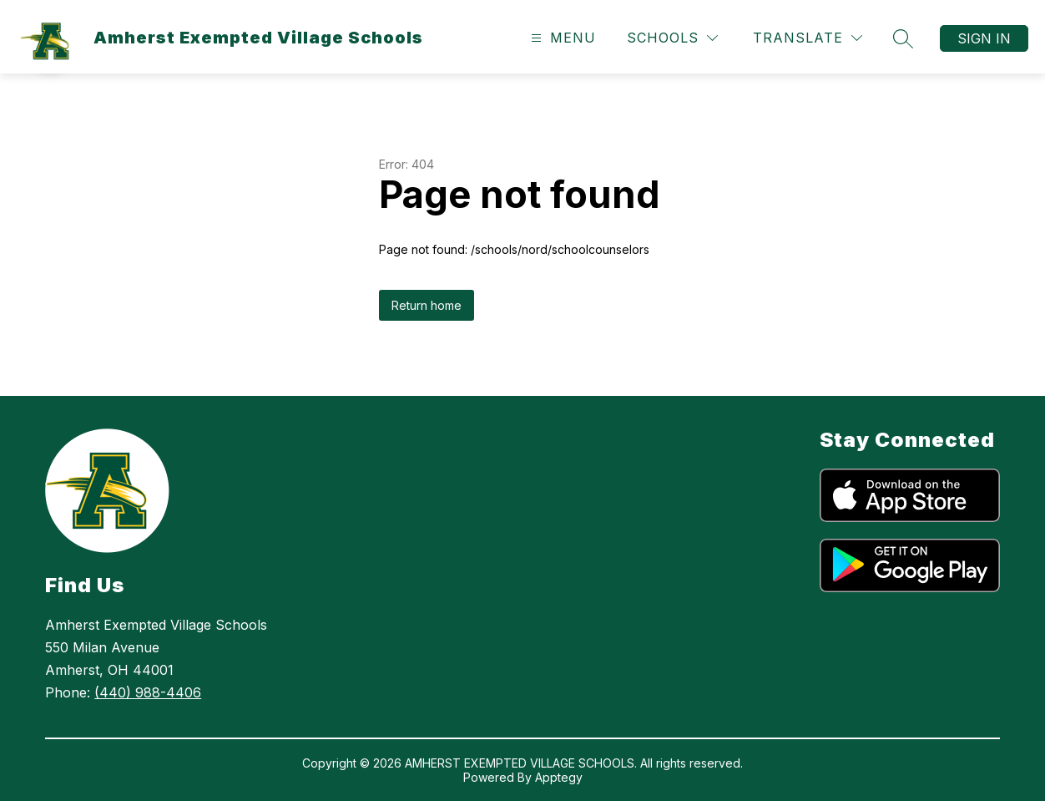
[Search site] (903, 38)
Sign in (984, 38)
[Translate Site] (807, 38)
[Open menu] (561, 38)
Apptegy (559, 777)
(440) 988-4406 (147, 692)
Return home (426, 305)
